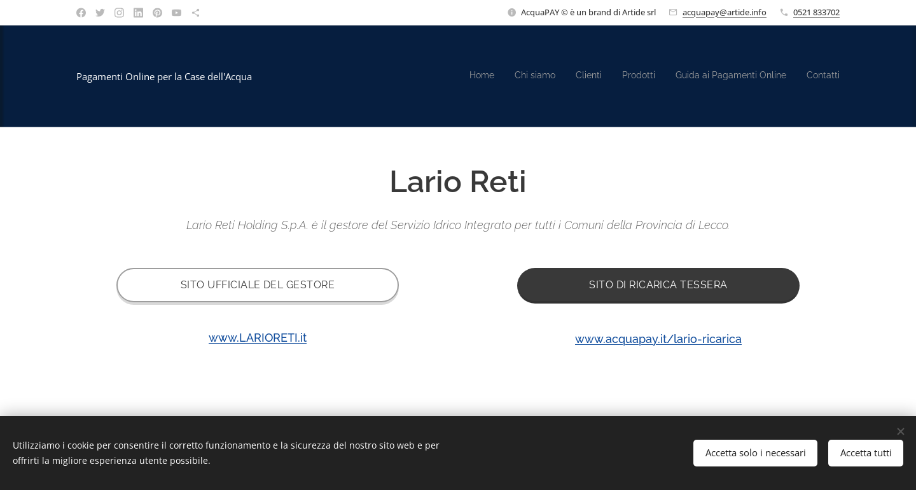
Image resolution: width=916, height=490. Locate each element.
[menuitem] (741, 76)
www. (658, 339)
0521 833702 (816, 12)
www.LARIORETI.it (258, 337)
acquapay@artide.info (725, 12)
